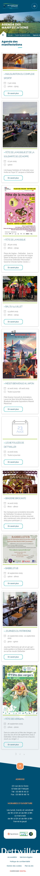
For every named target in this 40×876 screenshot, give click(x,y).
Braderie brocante (15, 498)
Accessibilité (12, 857)
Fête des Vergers (14, 719)
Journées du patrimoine (18, 631)
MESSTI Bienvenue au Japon (19, 383)
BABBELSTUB (11, 568)
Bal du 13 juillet (14, 306)
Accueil (10, 35)
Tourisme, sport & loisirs (22, 35)
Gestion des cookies (14, 866)
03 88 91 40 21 (22, 791)
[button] (20, 766)
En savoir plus (13, 93)
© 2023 (20, 871)
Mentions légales (26, 857)
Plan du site (29, 866)
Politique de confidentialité (20, 861)
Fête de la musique (15, 239)
